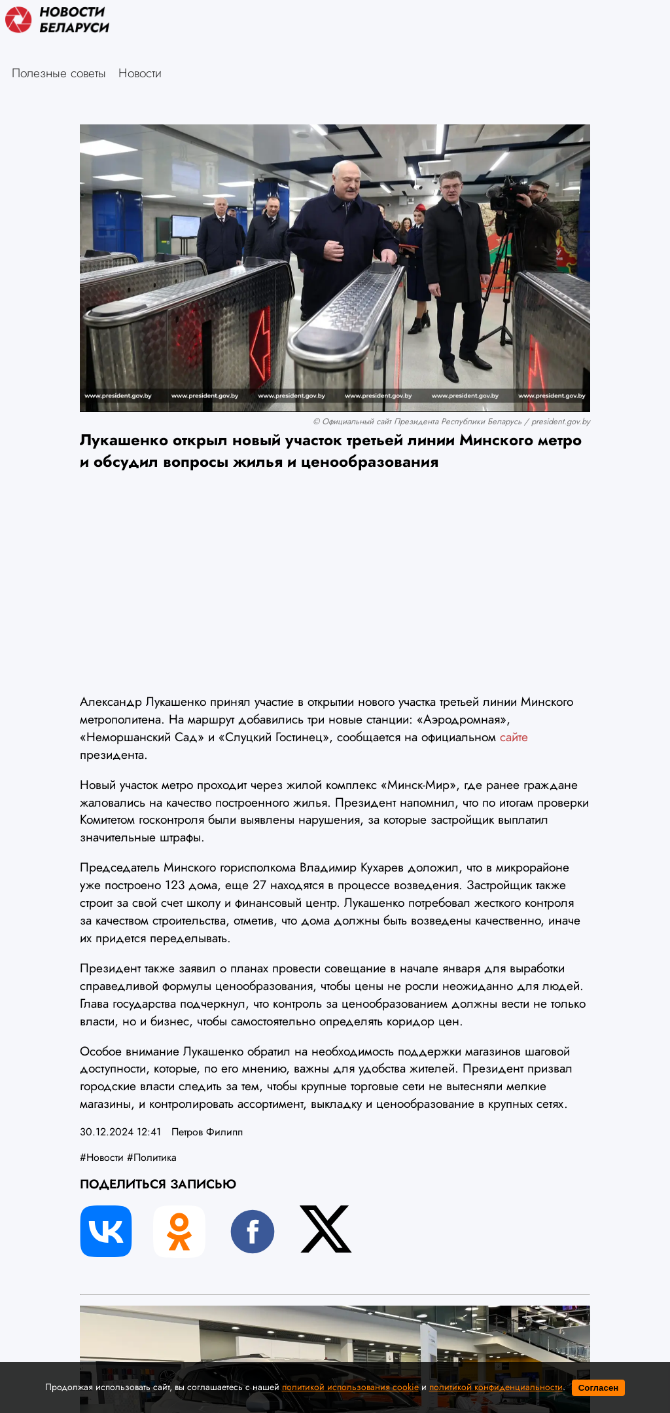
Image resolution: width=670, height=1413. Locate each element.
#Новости (102, 1157)
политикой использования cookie (350, 1386)
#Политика (152, 1157)
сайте (514, 736)
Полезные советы (59, 73)
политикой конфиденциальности (496, 1386)
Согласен (598, 1388)
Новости (140, 73)
